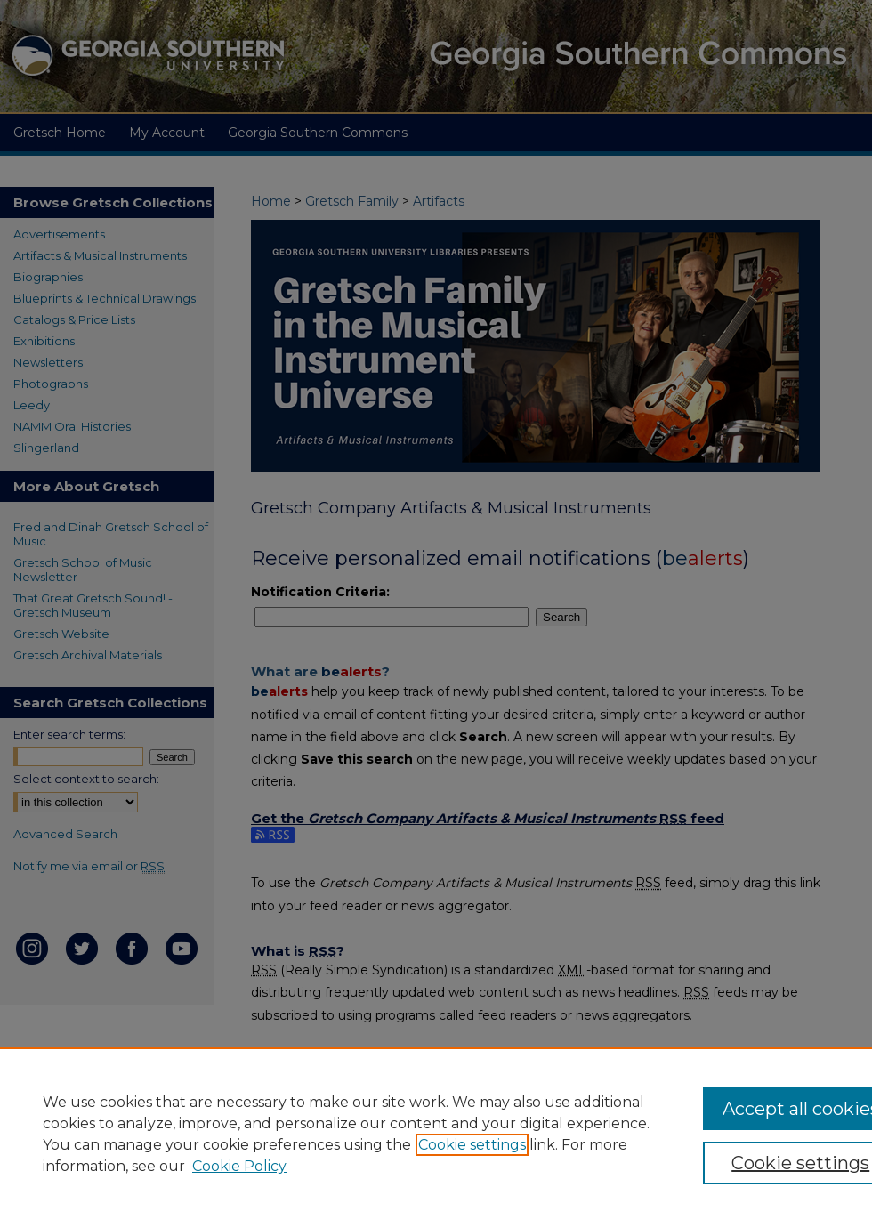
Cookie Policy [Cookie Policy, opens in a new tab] (239, 1166)
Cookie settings (472, 1144)
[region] (436, 1133)
